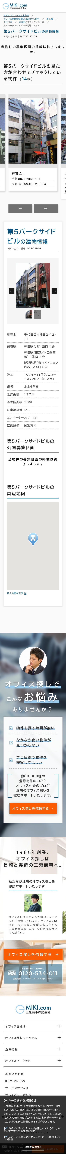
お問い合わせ (14, 1074)
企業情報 (11, 1049)
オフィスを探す (15, 1026)
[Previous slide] (20, 208)
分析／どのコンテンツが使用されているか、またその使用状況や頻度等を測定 (32, 1129)
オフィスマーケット (17, 1060)
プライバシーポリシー (19, 1095)
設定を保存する (33, 1147)
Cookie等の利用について (35, 1114)
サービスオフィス (17, 1088)
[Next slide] (46, 208)
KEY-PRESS (15, 1081)
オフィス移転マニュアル (21, 1038)
